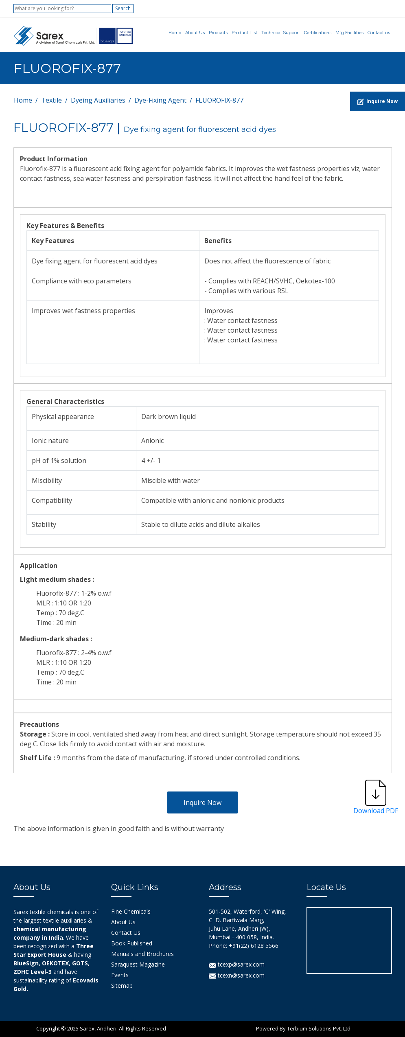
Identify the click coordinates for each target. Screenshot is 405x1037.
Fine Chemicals (131, 911)
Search (123, 8)
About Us (195, 32)
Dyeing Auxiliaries (98, 100)
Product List (244, 32)
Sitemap (122, 985)
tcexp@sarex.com (237, 964)
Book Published (131, 943)
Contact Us (125, 932)
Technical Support (280, 32)
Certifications (317, 32)
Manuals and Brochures (142, 954)
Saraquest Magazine (138, 964)
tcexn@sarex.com (237, 975)
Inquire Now (202, 802)
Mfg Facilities (349, 32)
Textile (51, 100)
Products (218, 32)
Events (120, 975)
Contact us (379, 32)
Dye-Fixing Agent (160, 100)
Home (175, 32)
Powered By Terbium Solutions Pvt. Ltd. (304, 1028)
